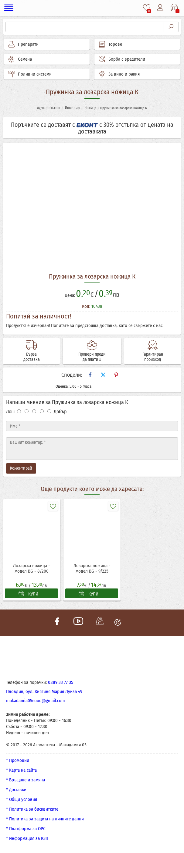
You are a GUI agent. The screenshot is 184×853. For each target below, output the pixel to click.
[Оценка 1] (19, 411)
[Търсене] (84, 27)
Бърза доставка (31, 357)
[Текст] (92, 448)
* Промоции (17, 760)
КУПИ (28, 594)
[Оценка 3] (34, 411)
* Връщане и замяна (25, 780)
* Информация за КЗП (27, 838)
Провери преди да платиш (92, 357)
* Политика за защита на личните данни (45, 819)
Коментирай (21, 468)
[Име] (92, 426)
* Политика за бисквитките (32, 809)
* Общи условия (21, 799)
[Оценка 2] (27, 411)
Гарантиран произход (152, 357)
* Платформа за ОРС (26, 828)
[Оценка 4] (42, 411)
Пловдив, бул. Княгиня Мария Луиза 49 (44, 691)
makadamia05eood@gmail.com (35, 700)
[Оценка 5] (49, 411)
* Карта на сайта (21, 770)
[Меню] (9, 8)
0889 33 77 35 (60, 682)
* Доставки (16, 789)
